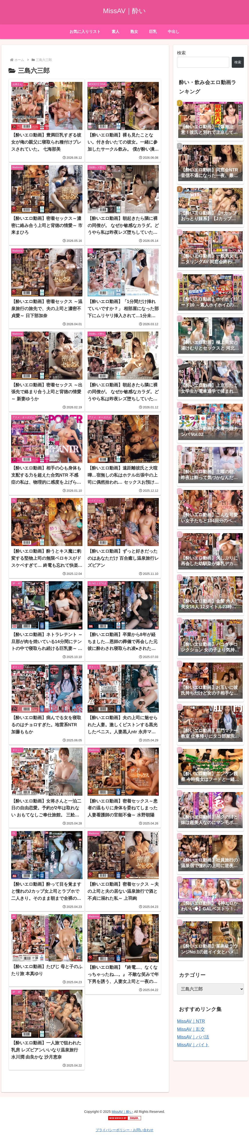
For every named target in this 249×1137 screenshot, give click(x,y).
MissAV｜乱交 (191, 1029)
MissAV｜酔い (122, 1112)
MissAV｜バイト (193, 1044)
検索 (181, 52)
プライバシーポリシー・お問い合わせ (124, 1130)
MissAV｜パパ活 (193, 1037)
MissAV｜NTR (191, 1021)
